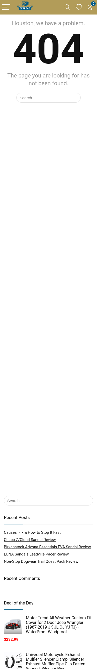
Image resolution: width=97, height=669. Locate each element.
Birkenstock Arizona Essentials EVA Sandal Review (47, 547)
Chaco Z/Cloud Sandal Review (30, 539)
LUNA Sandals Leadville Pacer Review (36, 554)
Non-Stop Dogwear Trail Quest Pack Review (41, 561)
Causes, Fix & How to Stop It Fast (32, 532)
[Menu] (6, 7)
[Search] (67, 7)
